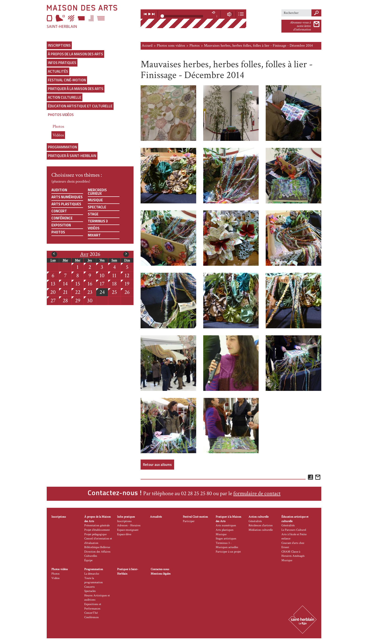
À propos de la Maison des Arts (75, 54)
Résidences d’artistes (261, 525)
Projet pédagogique (95, 534)
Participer (189, 521)
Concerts (89, 587)
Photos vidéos (61, 114)
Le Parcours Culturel (293, 530)
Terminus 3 (98, 221)
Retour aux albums (157, 464)
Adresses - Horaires (129, 525)
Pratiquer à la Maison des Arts (75, 88)
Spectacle (97, 207)
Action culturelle (64, 97)
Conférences (91, 617)
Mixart (94, 235)
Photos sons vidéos (171, 45)
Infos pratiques (62, 62)
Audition (59, 190)
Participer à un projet (228, 552)
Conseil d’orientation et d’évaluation (98, 541)
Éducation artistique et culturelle (80, 106)
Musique (95, 200)
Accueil (147, 45)
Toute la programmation (93, 580)
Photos (58, 126)
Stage (93, 214)
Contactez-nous (160, 569)
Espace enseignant (127, 530)
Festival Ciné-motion (67, 80)
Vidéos (58, 135)
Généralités (255, 521)
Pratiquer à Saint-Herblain (72, 155)
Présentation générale (97, 525)
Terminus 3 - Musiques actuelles (227, 545)
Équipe (88, 560)
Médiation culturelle (261, 530)
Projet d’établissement (97, 530)
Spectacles (90, 591)
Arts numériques (67, 197)
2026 (90, 254)
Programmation (62, 147)
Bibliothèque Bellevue (97, 547)
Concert (59, 211)
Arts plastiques (66, 204)
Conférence (62, 218)
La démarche (91, 574)
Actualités (58, 71)
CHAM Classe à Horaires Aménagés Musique (293, 556)
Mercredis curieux (97, 191)
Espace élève (124, 534)
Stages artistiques (226, 539)
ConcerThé (91, 613)
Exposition (61, 225)
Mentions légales (161, 574)
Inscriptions (59, 45)
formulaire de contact (256, 493)
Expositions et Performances (92, 606)
